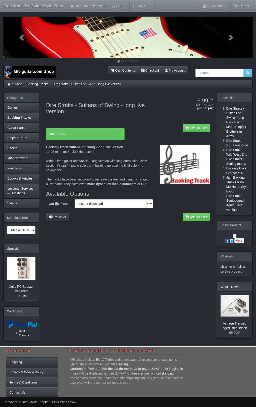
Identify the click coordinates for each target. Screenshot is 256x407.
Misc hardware (17, 158)
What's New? (230, 287)
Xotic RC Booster (21, 286)
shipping (208, 108)
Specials (13, 248)
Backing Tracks (37, 84)
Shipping (15, 362)
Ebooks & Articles (19, 178)
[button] (22, 37)
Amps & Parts (17, 138)
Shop (19, 84)
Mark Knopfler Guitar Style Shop (33, 6)
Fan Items (14, 168)
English (142, 6)
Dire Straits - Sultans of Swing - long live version (86, 84)
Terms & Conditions (23, 382)
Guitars (12, 107)
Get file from (58, 204)
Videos (12, 203)
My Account (175, 70)
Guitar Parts (16, 128)
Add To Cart (196, 128)
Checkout (150, 70)
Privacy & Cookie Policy (26, 372)
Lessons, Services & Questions (20, 191)
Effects (12, 148)
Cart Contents (123, 70)
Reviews (57, 217)
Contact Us (17, 392)
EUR (119, 6)
